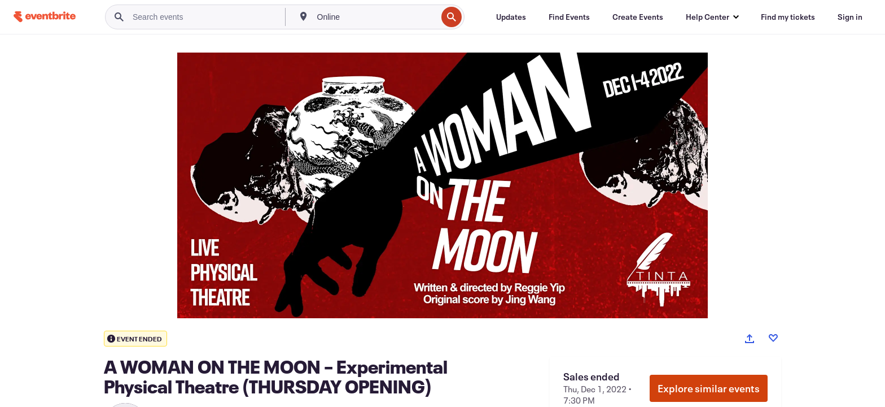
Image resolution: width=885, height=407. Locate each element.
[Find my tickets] (788, 17)
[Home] (45, 16)
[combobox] (376, 17)
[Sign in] (850, 17)
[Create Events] (637, 17)
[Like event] (773, 338)
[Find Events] (569, 17)
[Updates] (511, 17)
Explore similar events (709, 388)
